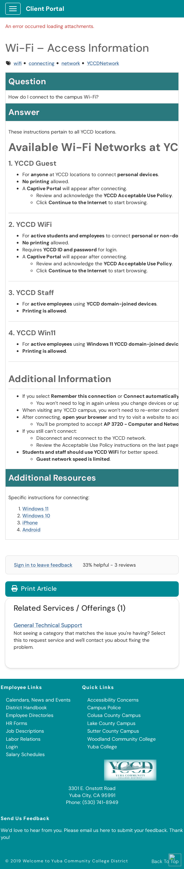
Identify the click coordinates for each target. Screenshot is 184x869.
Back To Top (165, 861)
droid (34, 529)
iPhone (30, 522)
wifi (18, 63)
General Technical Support (48, 625)
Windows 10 (36, 515)
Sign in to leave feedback (43, 565)
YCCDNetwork (103, 63)
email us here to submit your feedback (123, 830)
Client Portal (45, 9)
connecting (41, 63)
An (25, 529)
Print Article (34, 588)
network (70, 63)
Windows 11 (35, 508)
